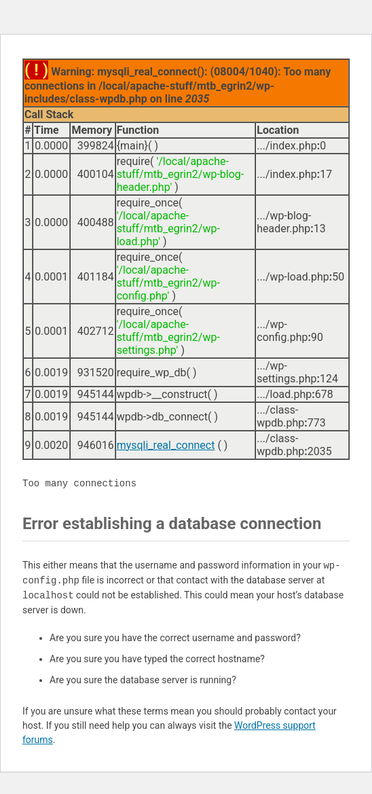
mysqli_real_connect (166, 445)
